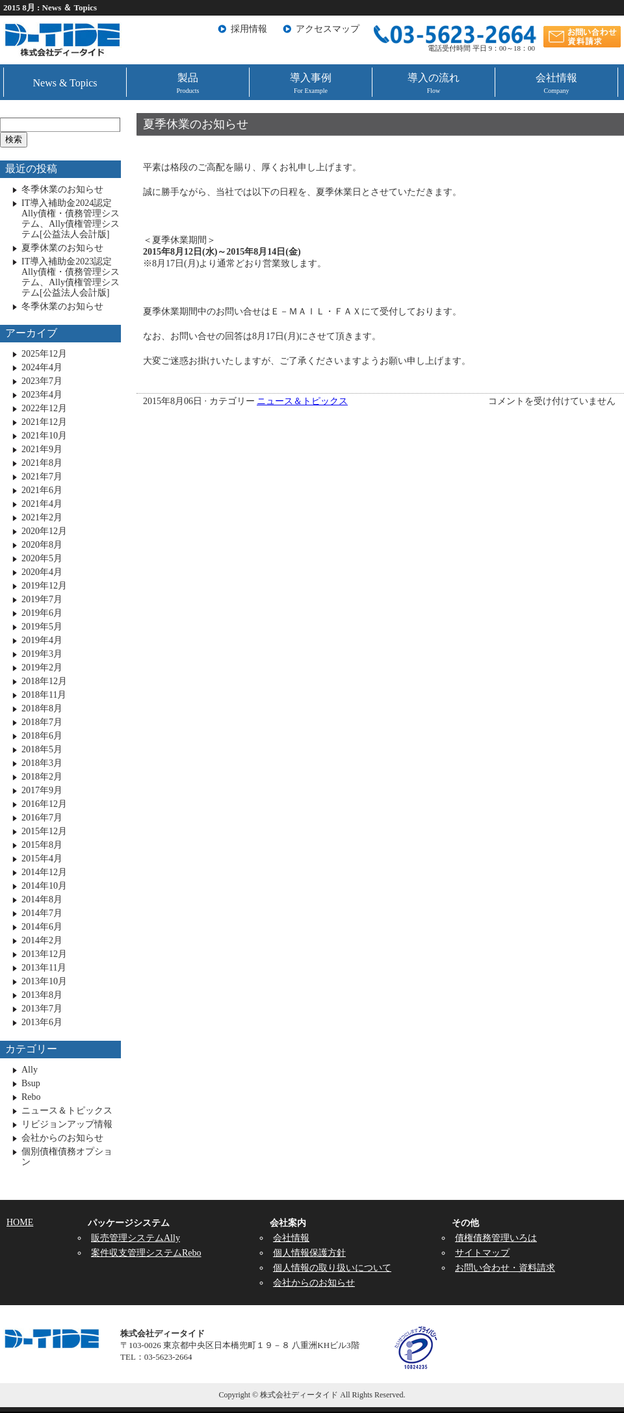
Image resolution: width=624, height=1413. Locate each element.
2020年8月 (41, 545)
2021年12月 (44, 422)
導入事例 (311, 83)
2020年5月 (41, 558)
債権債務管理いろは (496, 1238)
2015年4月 (41, 858)
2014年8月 (41, 899)
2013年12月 (44, 954)
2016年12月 (44, 804)
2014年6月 (41, 927)
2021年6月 (41, 490)
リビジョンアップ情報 (66, 1124)
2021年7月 (41, 476)
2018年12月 (44, 681)
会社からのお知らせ (62, 1138)
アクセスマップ (327, 29)
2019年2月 (41, 667)
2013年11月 (43, 968)
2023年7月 (41, 381)
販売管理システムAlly (135, 1238)
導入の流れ (434, 83)
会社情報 (556, 83)
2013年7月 (41, 1008)
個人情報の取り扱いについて (332, 1268)
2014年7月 (41, 913)
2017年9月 (41, 790)
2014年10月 (44, 886)
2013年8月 (41, 995)
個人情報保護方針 (309, 1253)
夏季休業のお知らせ (195, 124)
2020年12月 (44, 531)
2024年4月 (41, 367)
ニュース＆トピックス (302, 401)
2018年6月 (41, 736)
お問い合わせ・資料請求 (505, 1268)
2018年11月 (43, 695)
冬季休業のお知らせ (62, 189)
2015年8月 (41, 845)
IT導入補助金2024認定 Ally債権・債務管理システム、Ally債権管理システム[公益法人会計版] (70, 218)
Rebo (31, 1097)
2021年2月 (41, 517)
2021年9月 (41, 449)
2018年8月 (41, 708)
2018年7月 (41, 722)
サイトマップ (482, 1253)
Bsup (30, 1083)
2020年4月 (41, 572)
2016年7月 (41, 817)
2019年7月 (41, 599)
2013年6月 (41, 1022)
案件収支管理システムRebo (146, 1253)
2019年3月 (41, 654)
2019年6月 (41, 613)
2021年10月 (44, 435)
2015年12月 (44, 831)
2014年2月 (41, 940)
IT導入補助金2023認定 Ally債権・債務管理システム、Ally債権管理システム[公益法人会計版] (70, 277)
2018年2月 (41, 777)
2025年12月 (44, 354)
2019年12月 (44, 586)
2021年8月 (41, 463)
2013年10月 (44, 981)
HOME (19, 1222)
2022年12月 (44, 408)
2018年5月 (41, 749)
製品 (188, 83)
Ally (29, 1070)
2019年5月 (41, 626)
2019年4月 (41, 640)
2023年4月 (41, 395)
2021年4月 (41, 504)
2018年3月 (41, 763)
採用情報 (249, 29)
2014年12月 (44, 872)
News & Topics (64, 82)
